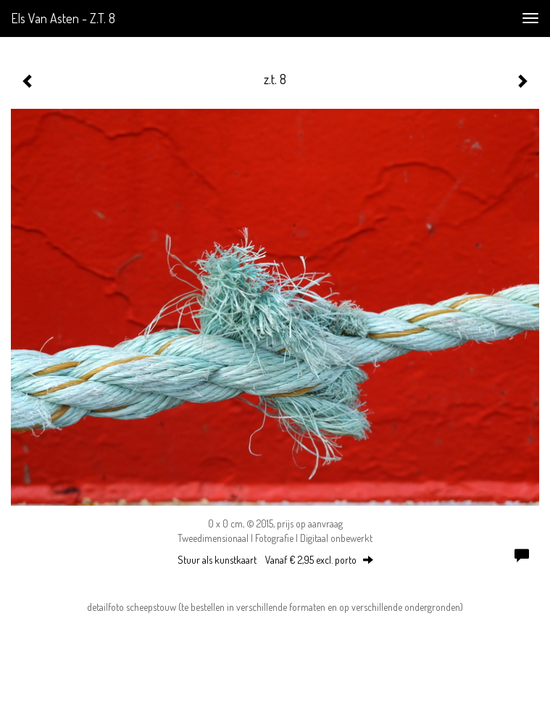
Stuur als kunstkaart (275, 560)
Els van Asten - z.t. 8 (63, 18)
